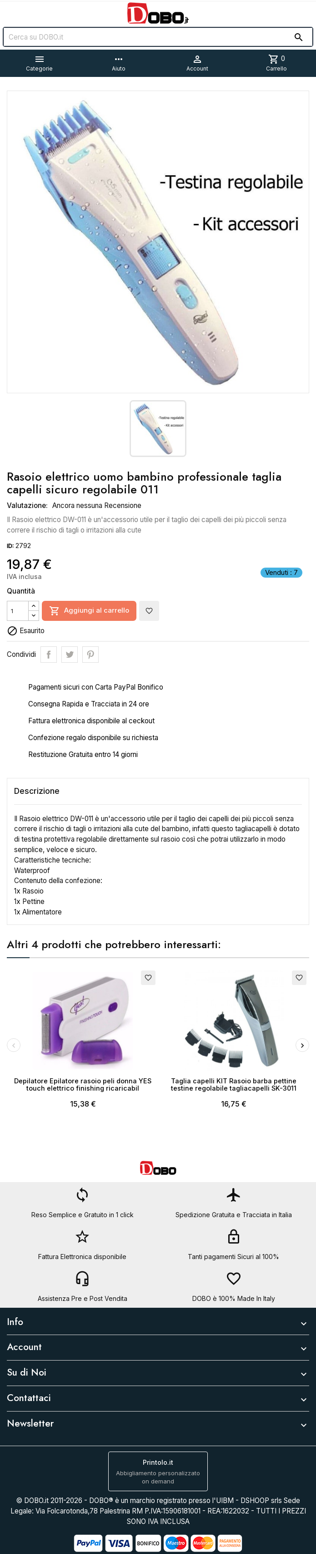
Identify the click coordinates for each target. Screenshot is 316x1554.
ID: (10, 546)
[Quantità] (18, 611)
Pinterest (90, 654)
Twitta (69, 654)
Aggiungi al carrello (89, 610)
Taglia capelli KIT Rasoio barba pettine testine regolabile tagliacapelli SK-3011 (233, 1084)
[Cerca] (158, 37)
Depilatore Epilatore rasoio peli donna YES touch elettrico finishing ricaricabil (82, 1084)
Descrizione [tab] (37, 791)
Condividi (48, 654)
